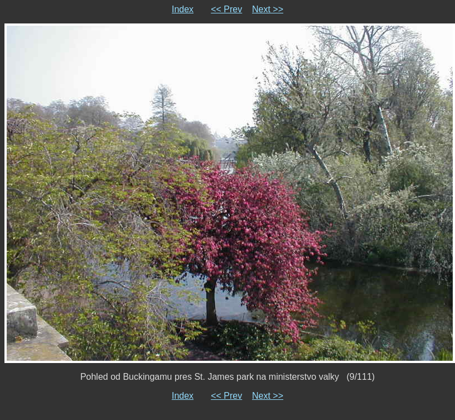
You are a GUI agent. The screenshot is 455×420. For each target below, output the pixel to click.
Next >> (267, 9)
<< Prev (226, 9)
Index (182, 9)
